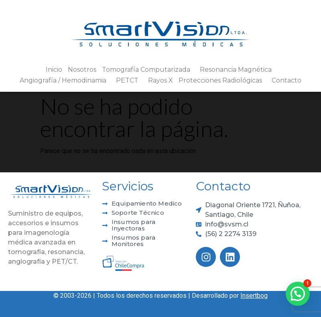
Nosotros (82, 69)
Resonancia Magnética (238, 70)
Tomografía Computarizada (148, 70)
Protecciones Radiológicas (222, 81)
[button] (298, 294)
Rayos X (160, 80)
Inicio (54, 69)
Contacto (286, 80)
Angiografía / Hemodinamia (65, 81)
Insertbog (254, 295)
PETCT (129, 81)
